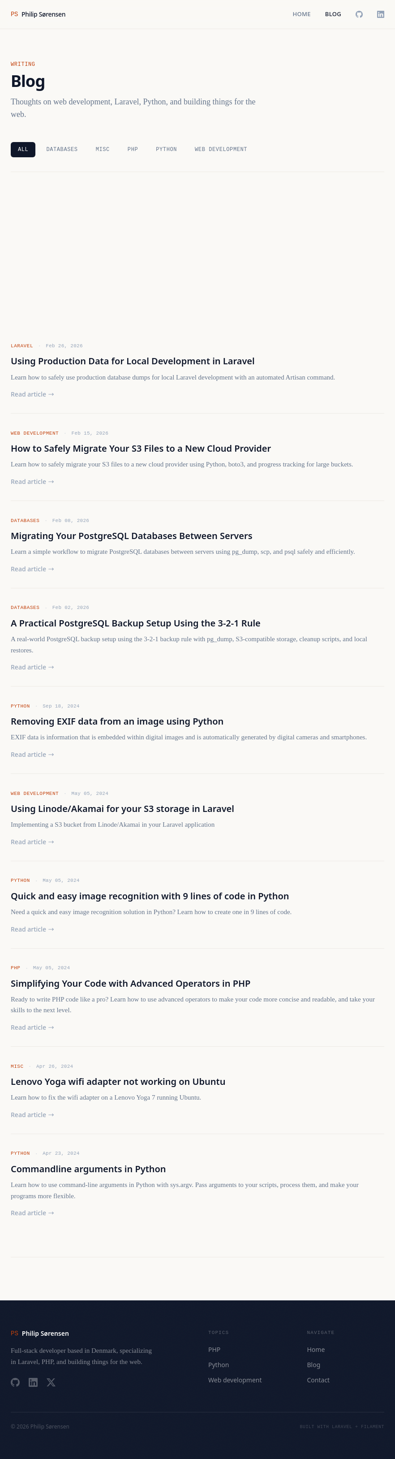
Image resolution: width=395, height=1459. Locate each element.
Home (301, 14)
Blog (333, 14)
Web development (221, 149)
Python (166, 149)
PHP (133, 149)
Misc (103, 149)
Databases (61, 149)
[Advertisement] (197, 256)
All (23, 149)
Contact (318, 1380)
